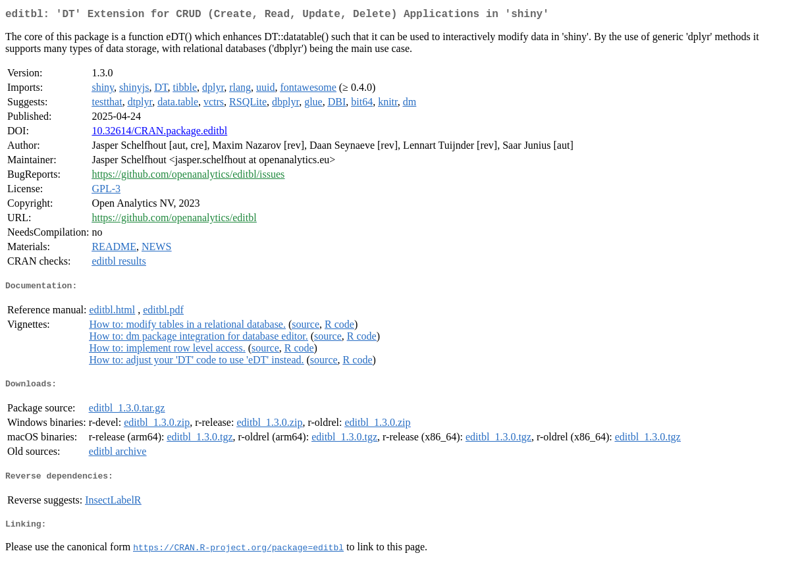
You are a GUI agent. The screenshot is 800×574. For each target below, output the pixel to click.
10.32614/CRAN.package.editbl (159, 133)
